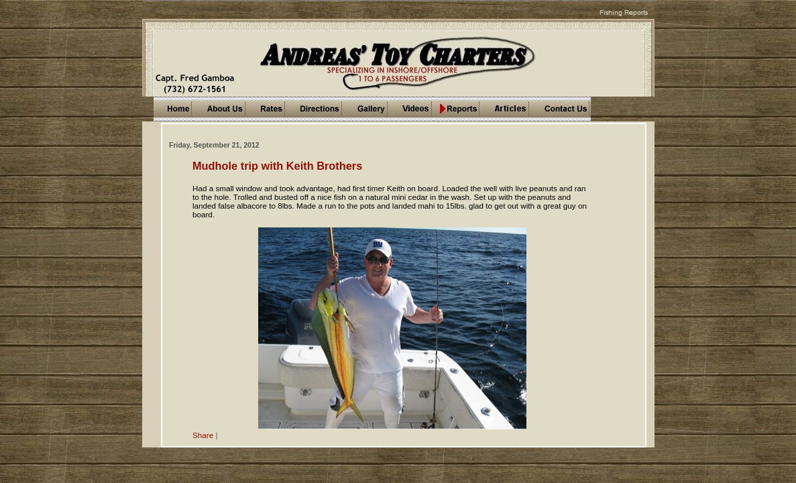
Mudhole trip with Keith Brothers (277, 166)
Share (202, 435)
